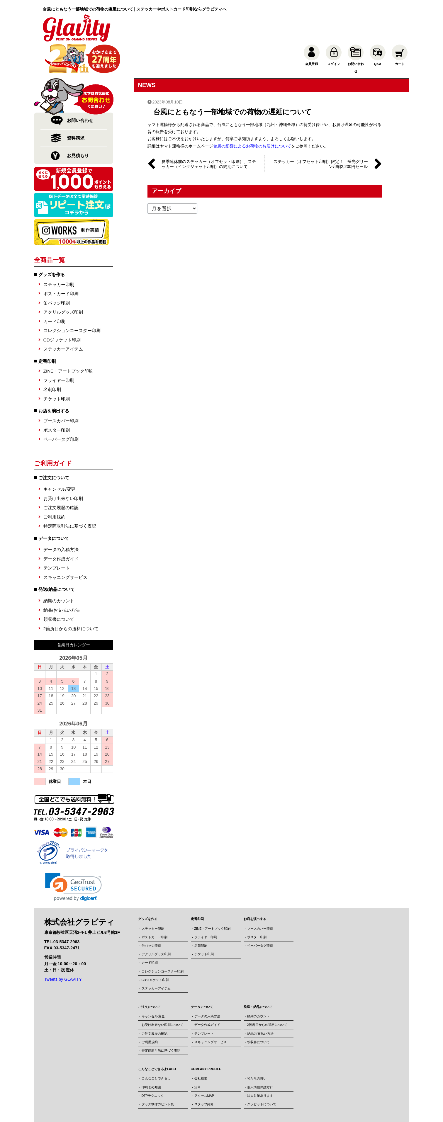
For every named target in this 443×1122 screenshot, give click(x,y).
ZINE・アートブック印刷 (68, 341)
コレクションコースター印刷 (72, 301)
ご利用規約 (54, 487)
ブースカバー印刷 (61, 391)
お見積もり (78, 126)
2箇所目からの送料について (71, 598)
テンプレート (56, 538)
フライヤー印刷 (58, 350)
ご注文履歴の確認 (61, 478)
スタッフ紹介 (204, 1075)
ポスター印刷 (56, 400)
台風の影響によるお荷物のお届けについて (252, 116)
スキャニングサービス (65, 547)
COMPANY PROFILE (206, 1039)
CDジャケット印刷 (62, 310)
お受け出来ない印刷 (63, 469)
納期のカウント (58, 571)
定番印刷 (47, 331)
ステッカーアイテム (63, 319)
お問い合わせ (80, 91)
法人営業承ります (260, 1066)
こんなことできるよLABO (157, 1039)
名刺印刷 (52, 360)
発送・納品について (258, 977)
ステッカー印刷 (58, 255)
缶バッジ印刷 (56, 273)
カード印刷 (54, 292)
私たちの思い (257, 1049)
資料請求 (75, 108)
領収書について (58, 589)
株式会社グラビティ (204, 1109)
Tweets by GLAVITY (63, 950)
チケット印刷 (56, 369)
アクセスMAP (204, 1066)
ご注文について (149, 977)
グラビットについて (261, 1075)
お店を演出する (53, 381)
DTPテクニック (153, 1066)
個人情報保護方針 (260, 1057)
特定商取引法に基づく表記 (69, 496)
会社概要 (200, 1049)
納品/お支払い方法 (61, 580)
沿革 (197, 1057)
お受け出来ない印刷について (163, 995)
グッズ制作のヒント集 (158, 1075)
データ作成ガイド (61, 529)
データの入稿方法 (61, 520)
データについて (202, 977)
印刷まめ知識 (151, 1057)
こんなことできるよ (156, 1049)
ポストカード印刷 (61, 264)
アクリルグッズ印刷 (63, 282)
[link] (73, 858)
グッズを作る (51, 245)
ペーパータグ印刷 (61, 409)
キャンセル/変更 (59, 459)
